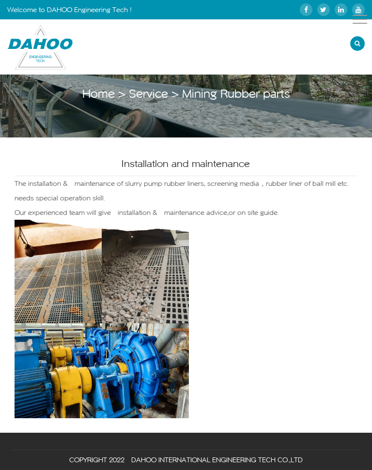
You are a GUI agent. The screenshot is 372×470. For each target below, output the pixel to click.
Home (98, 93)
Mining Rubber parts (236, 93)
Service (148, 93)
